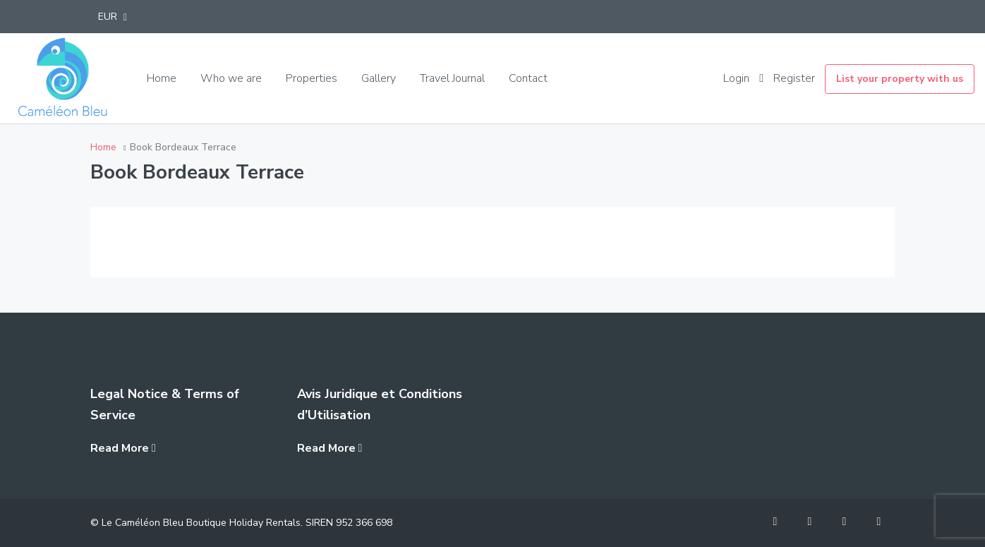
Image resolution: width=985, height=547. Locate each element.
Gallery (378, 78)
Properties (311, 78)
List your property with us (899, 78)
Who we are (231, 78)
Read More (123, 448)
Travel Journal (452, 78)
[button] (112, 16)
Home (161, 78)
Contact (528, 78)
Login (736, 78)
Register (794, 78)
